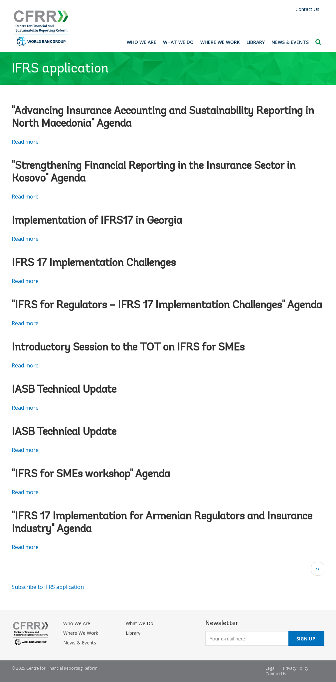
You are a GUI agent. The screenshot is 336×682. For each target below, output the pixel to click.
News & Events (290, 42)
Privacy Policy (295, 668)
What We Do (178, 42)
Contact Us (307, 9)
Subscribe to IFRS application (48, 587)
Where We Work (220, 42)
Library (256, 42)
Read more (25, 141)
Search (318, 42)
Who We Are (141, 42)
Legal (270, 668)
